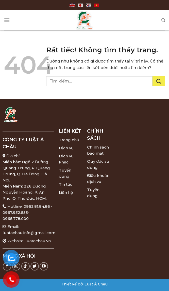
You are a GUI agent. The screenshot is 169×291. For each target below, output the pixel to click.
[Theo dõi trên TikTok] (25, 266)
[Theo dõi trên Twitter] (34, 266)
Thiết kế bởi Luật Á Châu (84, 284)
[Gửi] (159, 81)
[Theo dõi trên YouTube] (44, 266)
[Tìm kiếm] (163, 20)
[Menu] (7, 20)
